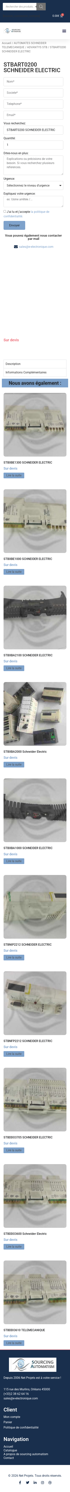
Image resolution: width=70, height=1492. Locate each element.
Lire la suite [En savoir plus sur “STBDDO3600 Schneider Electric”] (13, 1246)
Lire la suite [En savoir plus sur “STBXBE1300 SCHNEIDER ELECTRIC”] (13, 475)
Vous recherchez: (15, 123)
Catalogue (10, 1450)
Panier (8, 1422)
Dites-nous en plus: (16, 153)
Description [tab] (13, 364)
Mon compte (12, 1417)
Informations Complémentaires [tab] (26, 372)
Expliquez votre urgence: (19, 193)
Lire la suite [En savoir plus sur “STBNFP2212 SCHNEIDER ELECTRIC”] (13, 1054)
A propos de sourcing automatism (26, 1454)
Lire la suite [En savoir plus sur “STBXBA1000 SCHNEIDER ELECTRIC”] (13, 861)
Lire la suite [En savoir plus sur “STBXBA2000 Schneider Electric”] (13, 764)
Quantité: (9, 138)
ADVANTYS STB (37, 47)
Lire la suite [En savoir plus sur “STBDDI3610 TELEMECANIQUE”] (13, 1343)
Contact (9, 1458)
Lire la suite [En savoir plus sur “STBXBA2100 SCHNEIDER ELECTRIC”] (13, 668)
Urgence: (9, 178)
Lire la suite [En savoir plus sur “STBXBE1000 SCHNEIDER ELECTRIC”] (13, 572)
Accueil (6, 43)
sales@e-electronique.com (36, 247)
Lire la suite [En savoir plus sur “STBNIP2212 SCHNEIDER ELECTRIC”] (13, 957)
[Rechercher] (41, 6)
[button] (64, 31)
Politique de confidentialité (21, 1427)
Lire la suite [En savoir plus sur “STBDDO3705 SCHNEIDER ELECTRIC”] (13, 1150)
